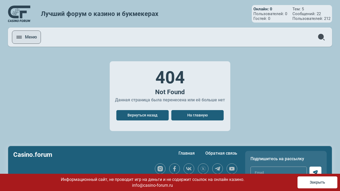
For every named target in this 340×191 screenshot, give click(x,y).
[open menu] (26, 37)
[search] (321, 37)
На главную (197, 115)
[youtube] (232, 168)
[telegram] (217, 168)
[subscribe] (315, 173)
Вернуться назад (143, 115)
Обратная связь (221, 153)
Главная (186, 153)
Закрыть (317, 182)
